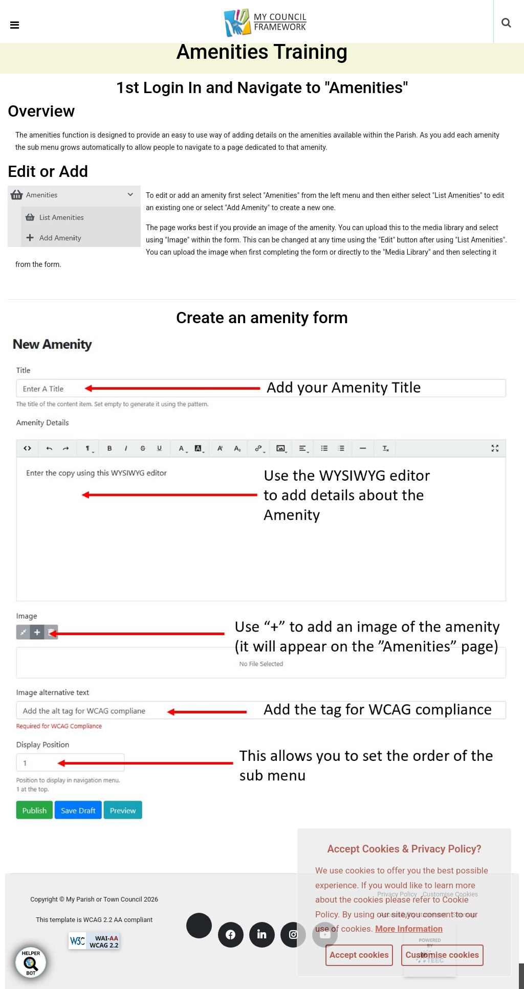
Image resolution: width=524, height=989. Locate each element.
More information (409, 929)
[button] (507, 23)
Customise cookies (442, 955)
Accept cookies (359, 955)
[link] (272, 21)
